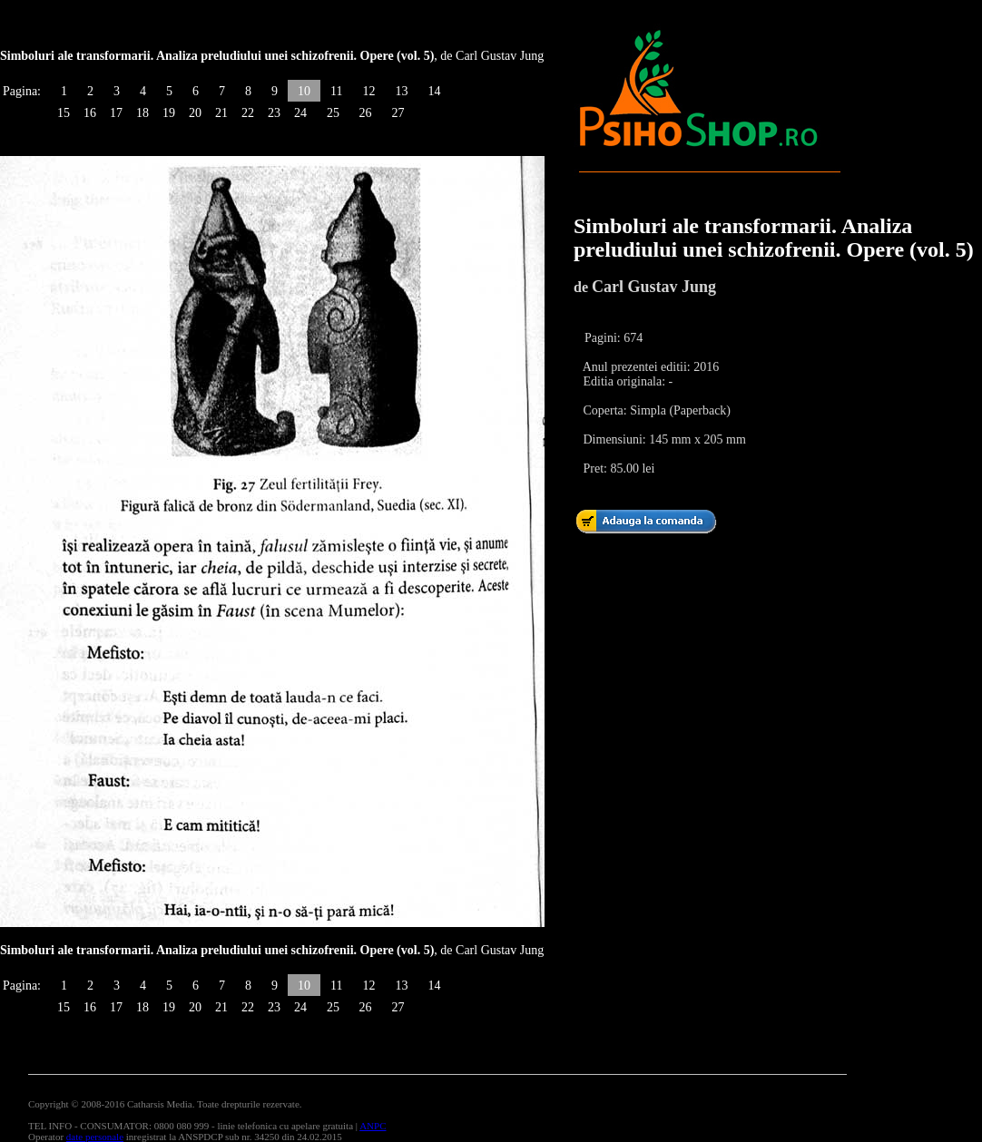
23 (274, 113)
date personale (94, 1136)
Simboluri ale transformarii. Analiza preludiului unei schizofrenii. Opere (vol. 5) (774, 237)
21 (221, 113)
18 (142, 113)
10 (304, 91)
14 (433, 91)
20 (195, 113)
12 (368, 91)
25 (333, 113)
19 (168, 113)
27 (397, 113)
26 (364, 113)
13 (401, 91)
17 (116, 113)
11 (336, 91)
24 (300, 113)
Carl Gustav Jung (654, 287)
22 (247, 113)
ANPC (372, 1125)
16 (89, 113)
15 (63, 113)
